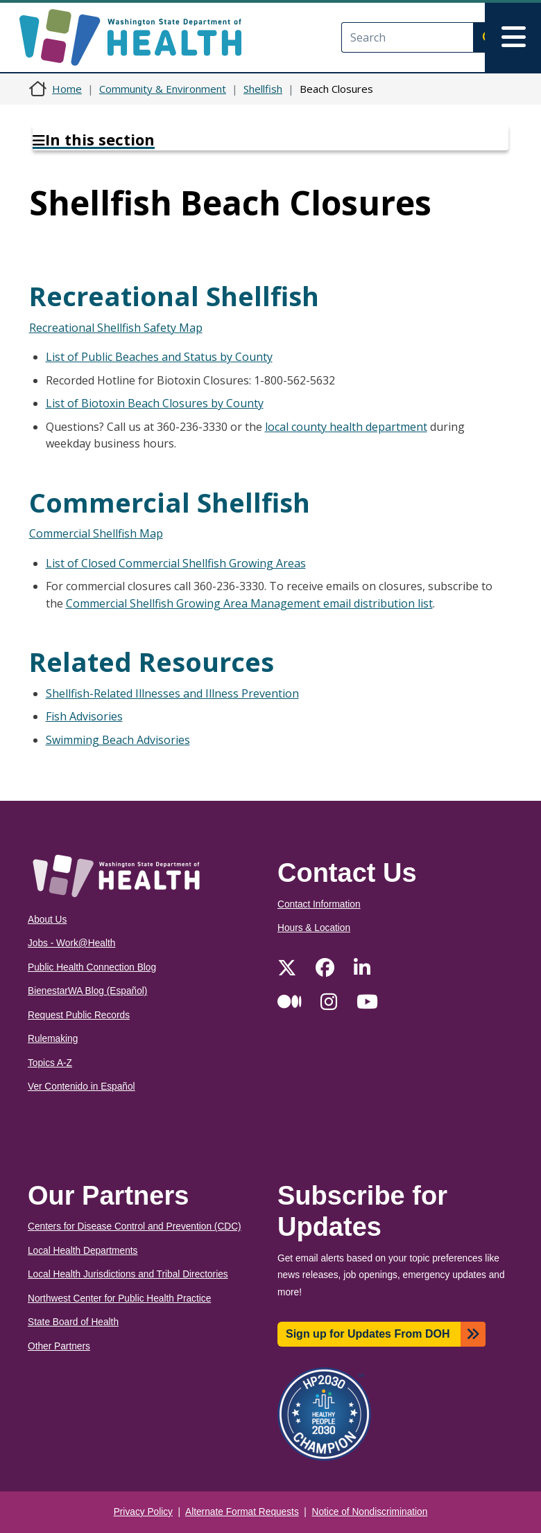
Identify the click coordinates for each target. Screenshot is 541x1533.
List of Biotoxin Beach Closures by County (155, 403)
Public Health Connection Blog (92, 967)
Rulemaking (53, 1039)
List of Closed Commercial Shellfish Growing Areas (176, 563)
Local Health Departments (82, 1251)
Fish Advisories (84, 716)
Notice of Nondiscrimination (370, 1512)
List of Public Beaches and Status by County (159, 356)
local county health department (346, 426)
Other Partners (59, 1346)
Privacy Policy (143, 1512)
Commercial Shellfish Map (96, 533)
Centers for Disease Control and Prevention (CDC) (134, 1226)
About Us (47, 919)
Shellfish (262, 89)
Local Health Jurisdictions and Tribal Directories (128, 1274)
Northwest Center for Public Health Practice (119, 1298)
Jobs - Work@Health (71, 943)
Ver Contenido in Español (81, 1086)
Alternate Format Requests (242, 1512)
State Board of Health (73, 1322)
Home (67, 89)
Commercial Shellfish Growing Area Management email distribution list (249, 603)
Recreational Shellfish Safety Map (116, 327)
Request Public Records (79, 1015)
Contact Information (319, 904)
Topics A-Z (50, 1063)
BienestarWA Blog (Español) (87, 991)
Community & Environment (162, 89)
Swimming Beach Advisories (118, 739)
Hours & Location (313, 928)
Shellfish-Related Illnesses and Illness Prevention (172, 693)
